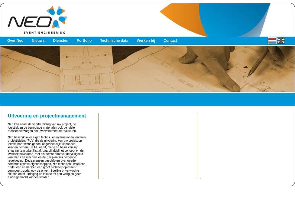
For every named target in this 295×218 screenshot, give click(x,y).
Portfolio (84, 40)
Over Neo (15, 40)
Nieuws (38, 40)
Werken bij (146, 40)
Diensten (60, 40)
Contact (170, 40)
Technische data (114, 40)
